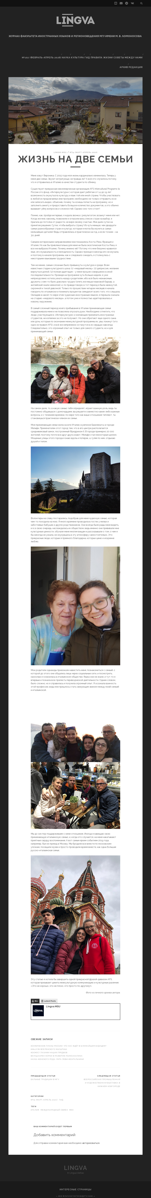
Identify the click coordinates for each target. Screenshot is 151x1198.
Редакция (137, 51)
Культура (76, 48)
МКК (71, 1091)
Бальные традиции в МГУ (45, 1060)
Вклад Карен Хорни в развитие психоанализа (57, 1037)
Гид (87, 48)
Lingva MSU (57, 133)
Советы (118, 48)
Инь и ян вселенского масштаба (49, 1030)
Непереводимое (75, 1180)
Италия (35, 1091)
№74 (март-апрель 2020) (84, 133)
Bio (36, 982)
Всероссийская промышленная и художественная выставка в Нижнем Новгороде (102, 1063)
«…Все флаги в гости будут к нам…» (75, 1177)
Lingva (75, 1148)
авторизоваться (90, 1124)
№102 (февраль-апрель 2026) (41, 48)
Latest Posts (50, 982)
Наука (64, 48)
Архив (124, 51)
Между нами (134, 48)
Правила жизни (102, 48)
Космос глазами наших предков (49, 1033)
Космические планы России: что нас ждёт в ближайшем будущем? (68, 1027)
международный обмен (54, 1091)
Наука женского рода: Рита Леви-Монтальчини (57, 1040)
